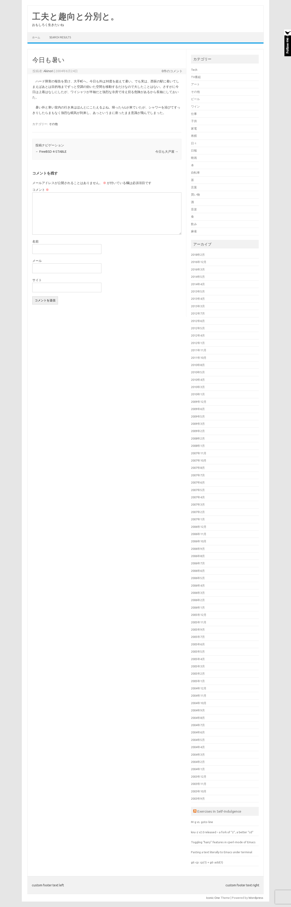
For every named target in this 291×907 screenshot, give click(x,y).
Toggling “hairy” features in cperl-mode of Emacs (223, 842)
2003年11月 (198, 783)
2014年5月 (198, 276)
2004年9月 (198, 710)
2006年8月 (198, 556)
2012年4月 (198, 335)
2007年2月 (198, 512)
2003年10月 (198, 791)
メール (37, 261)
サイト (37, 280)
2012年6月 (198, 320)
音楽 (194, 209)
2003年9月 (198, 798)
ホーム (36, 37)
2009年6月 (198, 408)
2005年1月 (198, 681)
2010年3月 (198, 386)
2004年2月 (198, 761)
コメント (40, 190)
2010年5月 (198, 372)
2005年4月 (198, 659)
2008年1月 (198, 445)
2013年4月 (198, 298)
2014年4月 (198, 284)
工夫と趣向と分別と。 (75, 16)
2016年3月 (198, 269)
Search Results (60, 37)
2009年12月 (198, 401)
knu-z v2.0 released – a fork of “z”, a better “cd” (222, 832)
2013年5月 (198, 291)
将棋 (194, 135)
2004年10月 (198, 703)
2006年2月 (198, 600)
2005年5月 (198, 651)
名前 (35, 241)
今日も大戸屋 (166, 151)
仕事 (194, 113)
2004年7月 (198, 725)
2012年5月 (198, 328)
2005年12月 (198, 614)
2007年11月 (198, 453)
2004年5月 (198, 739)
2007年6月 (198, 482)
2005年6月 (198, 644)
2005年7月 (198, 636)
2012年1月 (198, 342)
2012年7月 (198, 313)
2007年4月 (198, 497)
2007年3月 (198, 504)
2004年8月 (198, 717)
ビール (195, 99)
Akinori (48, 71)
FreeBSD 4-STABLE (51, 151)
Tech (194, 69)
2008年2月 (198, 438)
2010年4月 (198, 379)
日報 (194, 150)
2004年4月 (198, 747)
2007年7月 (198, 475)
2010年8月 (198, 364)
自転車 (195, 172)
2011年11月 (198, 350)
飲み (194, 224)
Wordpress (255, 897)
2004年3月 (198, 754)
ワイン (195, 106)
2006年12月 (198, 526)
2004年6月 (198, 732)
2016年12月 (198, 261)
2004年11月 (198, 695)
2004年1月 (198, 769)
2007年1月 (198, 519)
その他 (53, 123)
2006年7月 (198, 563)
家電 (194, 128)
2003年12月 (198, 776)
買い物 (195, 194)
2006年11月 (198, 534)
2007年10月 (198, 460)
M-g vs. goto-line (202, 821)
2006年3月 (198, 592)
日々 (194, 143)
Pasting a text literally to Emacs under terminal (221, 852)
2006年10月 (198, 541)
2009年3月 (198, 423)
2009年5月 (198, 416)
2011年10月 (198, 357)
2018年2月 (198, 254)
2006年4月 (198, 585)
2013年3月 (198, 306)
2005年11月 (198, 622)
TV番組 (196, 77)
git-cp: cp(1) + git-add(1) (207, 862)
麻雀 (194, 231)
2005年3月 (198, 666)
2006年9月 (198, 548)
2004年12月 (198, 688)
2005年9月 (198, 629)
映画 (194, 157)
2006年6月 (198, 570)
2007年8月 (198, 467)
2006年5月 (198, 578)
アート (195, 84)
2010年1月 (198, 394)
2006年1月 (198, 607)
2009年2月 (198, 431)
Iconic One (213, 897)
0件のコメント (172, 71)
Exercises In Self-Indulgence (219, 811)
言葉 (194, 187)
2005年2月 (198, 673)
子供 (194, 121)
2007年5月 (198, 490)
